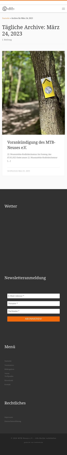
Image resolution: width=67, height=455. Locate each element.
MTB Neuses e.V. (25, 438)
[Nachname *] (33, 311)
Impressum (8, 417)
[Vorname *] (33, 303)
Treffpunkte (8, 376)
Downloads (8, 380)
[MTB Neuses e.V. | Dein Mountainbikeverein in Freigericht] (8, 8)
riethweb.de (38, 442)
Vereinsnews (9, 365)
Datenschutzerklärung (12, 421)
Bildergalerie (9, 369)
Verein (6, 373)
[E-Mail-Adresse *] (33, 296)
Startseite (6, 18)
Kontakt (7, 384)
